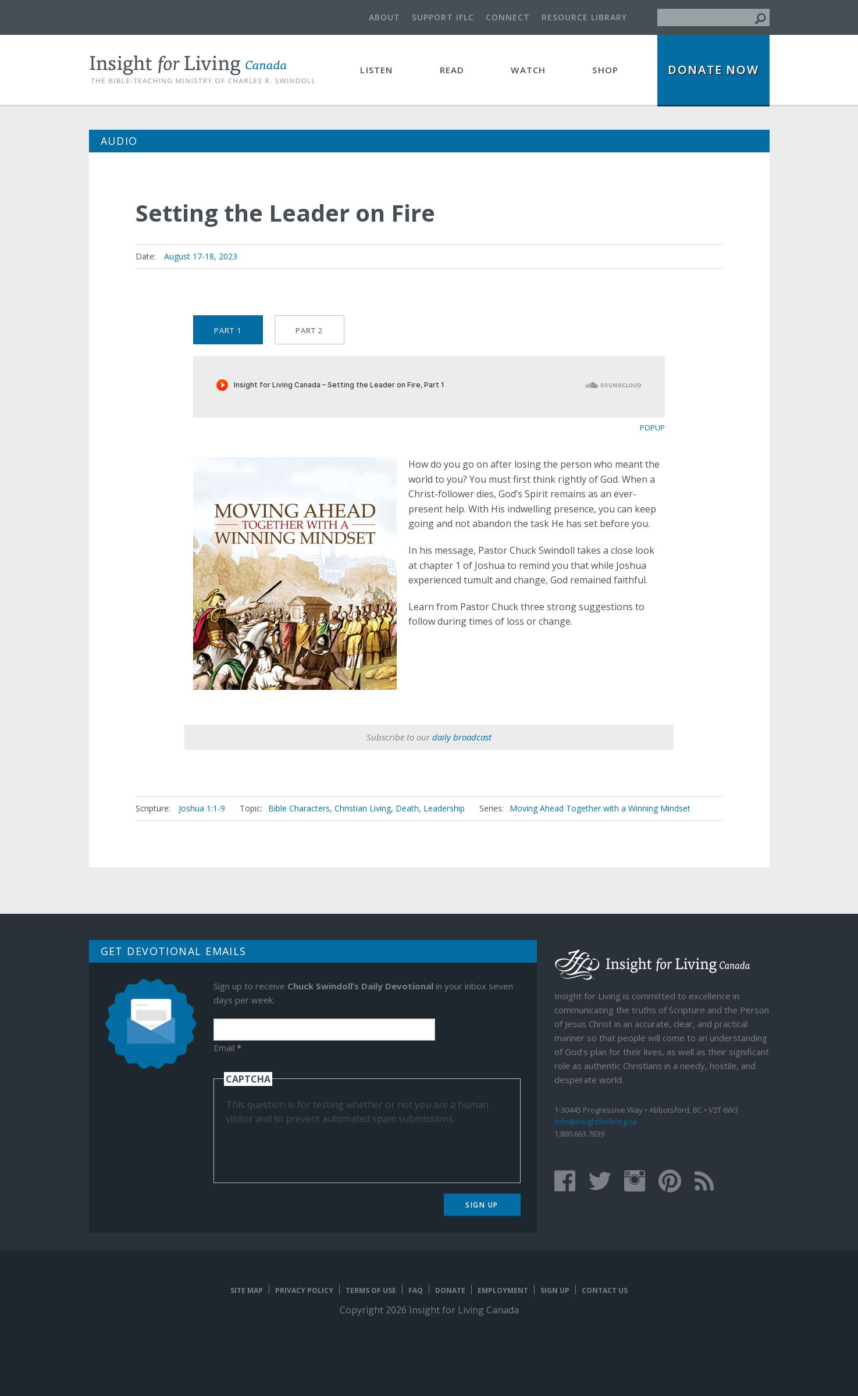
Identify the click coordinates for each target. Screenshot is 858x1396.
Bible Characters (299, 808)
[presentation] (314, 1148)
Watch (528, 70)
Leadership (444, 808)
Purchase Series (617, 337)
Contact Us (605, 1290)
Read (452, 70)
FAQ (415, 1290)
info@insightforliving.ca (595, 1121)
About (384, 17)
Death (407, 808)
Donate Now (713, 69)
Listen (376, 70)
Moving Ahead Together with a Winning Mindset (600, 808)
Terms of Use (371, 1290)
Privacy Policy (304, 1290)
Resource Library (584, 17)
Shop (605, 70)
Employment (503, 1290)
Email (227, 1047)
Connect (508, 17)
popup (652, 427)
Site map (246, 1290)
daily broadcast (462, 737)
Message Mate (646, 335)
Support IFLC (443, 17)
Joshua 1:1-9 (202, 808)
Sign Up (482, 1205)
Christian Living (362, 808)
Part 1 (227, 330)
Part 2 (309, 330)
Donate (450, 1290)
